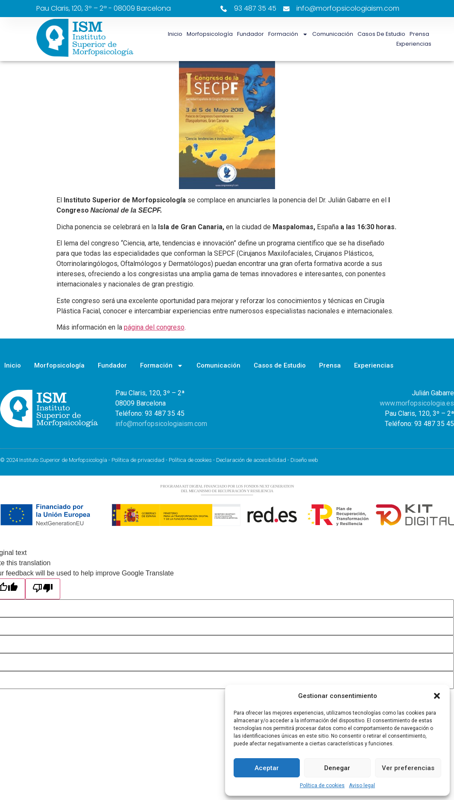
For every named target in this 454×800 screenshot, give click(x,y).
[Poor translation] (42, 588)
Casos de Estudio (381, 34)
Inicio (175, 34)
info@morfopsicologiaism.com (161, 424)
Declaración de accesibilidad (251, 460)
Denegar (337, 768)
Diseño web (304, 460)
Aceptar (267, 768)
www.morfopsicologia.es (417, 403)
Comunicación (332, 34)
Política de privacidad (137, 460)
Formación (288, 34)
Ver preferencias (408, 768)
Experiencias (413, 43)
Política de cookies (322, 785)
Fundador (250, 34)
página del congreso (154, 327)
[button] (437, 696)
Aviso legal (362, 785)
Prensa (419, 34)
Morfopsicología (210, 34)
